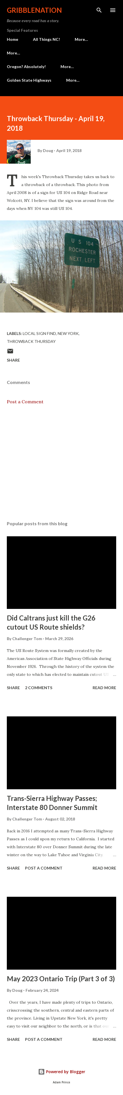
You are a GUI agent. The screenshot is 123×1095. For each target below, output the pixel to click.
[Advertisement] (61, 463)
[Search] (99, 10)
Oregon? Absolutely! (26, 66)
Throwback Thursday (31, 341)
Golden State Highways (29, 80)
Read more (104, 687)
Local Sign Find (39, 333)
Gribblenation (34, 10)
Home (12, 39)
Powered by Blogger (61, 1071)
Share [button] (13, 360)
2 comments (38, 687)
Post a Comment (25, 401)
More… (81, 39)
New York (68, 333)
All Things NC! (46, 39)
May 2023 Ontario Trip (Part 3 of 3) (61, 978)
